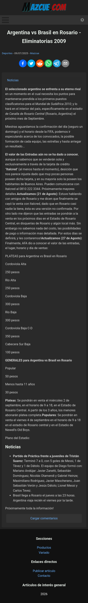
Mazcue (34, 53)
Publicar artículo (44, 571)
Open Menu (5, 20)
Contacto (44, 576)
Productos (44, 547)
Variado (44, 552)
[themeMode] (82, 20)
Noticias (13, 80)
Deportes (7, 53)
